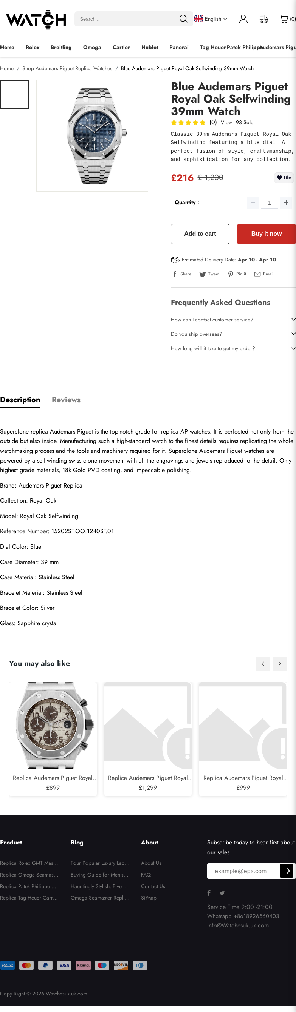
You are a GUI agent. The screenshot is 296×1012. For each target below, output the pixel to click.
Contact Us (153, 886)
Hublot (149, 47)
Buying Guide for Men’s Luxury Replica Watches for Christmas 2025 (100, 876)
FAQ (146, 874)
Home (7, 47)
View (226, 122)
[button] (263, 664)
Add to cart (200, 234)
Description (20, 399)
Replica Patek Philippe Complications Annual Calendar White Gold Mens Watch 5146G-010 (29, 887)
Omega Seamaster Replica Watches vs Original (99, 899)
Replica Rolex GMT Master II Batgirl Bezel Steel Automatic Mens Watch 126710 (29, 864)
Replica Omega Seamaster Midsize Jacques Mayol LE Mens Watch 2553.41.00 (29, 876)
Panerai (179, 47)
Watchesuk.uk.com (66, 993)
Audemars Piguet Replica (50, 485)
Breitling (61, 47)
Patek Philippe (245, 47)
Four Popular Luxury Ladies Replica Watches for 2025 (100, 864)
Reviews (66, 399)
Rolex (32, 47)
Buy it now (266, 234)
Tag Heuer (213, 47)
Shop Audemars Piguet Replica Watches (67, 68)
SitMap (149, 897)
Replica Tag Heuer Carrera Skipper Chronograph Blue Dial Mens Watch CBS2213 (29, 899)
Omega (92, 47)
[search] (183, 18)
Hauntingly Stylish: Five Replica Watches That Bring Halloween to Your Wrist (100, 887)
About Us (151, 863)
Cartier (121, 47)
